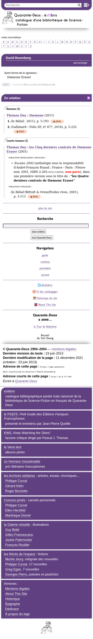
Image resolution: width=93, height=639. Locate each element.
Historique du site (47, 298)
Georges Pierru (16, 574)
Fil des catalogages (46, 291)
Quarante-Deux (26, 381)
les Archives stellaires (19, 476)
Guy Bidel (12, 530)
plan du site (45, 208)
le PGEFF (11, 414)
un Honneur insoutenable (22, 461)
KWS (7, 433)
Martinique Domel (18, 515)
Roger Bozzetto (16, 491)
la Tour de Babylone (45, 326)
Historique (12, 599)
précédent (45, 268)
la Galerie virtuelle (17, 524)
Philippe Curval (16, 481)
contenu (45, 261)
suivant (45, 274)
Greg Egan (13, 569)
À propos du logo (17, 614)
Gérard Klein (14, 486)
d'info (58, 121)
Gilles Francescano (19, 535)
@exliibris (46, 285)
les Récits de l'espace (19, 554)
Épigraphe (12, 604)
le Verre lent (12, 447)
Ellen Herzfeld (15, 510)
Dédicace (12, 609)
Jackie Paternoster (18, 540)
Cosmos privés (14, 500)
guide (45, 255)
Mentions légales (17, 589)
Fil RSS (88, 98)
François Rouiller (17, 545)
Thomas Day (16, 115)
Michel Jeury (14, 559)
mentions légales (64, 349)
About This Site (47, 304)
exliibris (9, 391)
